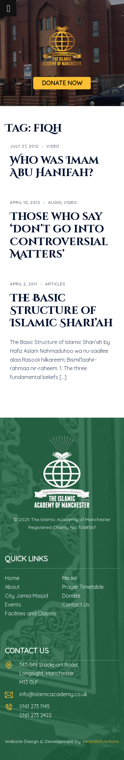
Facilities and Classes (31, 613)
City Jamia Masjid (26, 595)
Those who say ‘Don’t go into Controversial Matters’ (59, 236)
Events (13, 604)
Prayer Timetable (83, 587)
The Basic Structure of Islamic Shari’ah (61, 311)
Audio (55, 202)
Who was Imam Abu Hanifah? (54, 167)
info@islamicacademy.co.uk (53, 694)
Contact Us (75, 604)
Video (52, 146)
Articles (55, 283)
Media (69, 578)
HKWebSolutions (101, 741)
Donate (71, 595)
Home (12, 578)
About (12, 587)
